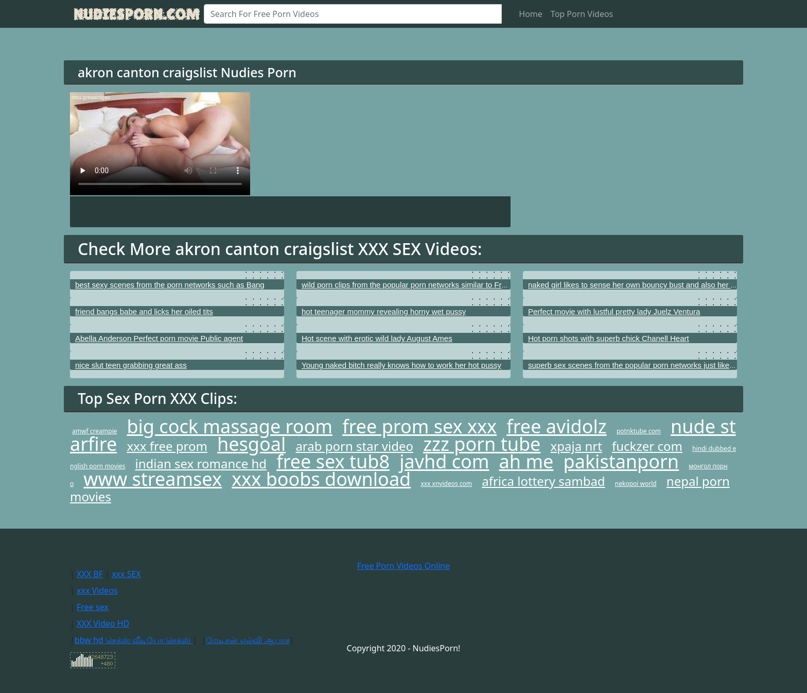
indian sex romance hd (201, 463)
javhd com (444, 461)
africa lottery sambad (543, 480)
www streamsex (152, 479)
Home (530, 14)
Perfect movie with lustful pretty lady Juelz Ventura (614, 311)
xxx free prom (167, 445)
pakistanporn (621, 461)
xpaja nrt (576, 445)
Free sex (93, 607)
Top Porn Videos (582, 14)
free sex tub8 (333, 461)
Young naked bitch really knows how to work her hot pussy (401, 365)
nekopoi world (636, 483)
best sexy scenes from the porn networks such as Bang (170, 284)
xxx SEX (126, 574)
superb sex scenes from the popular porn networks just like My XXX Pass (653, 365)
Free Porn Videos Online (403, 565)
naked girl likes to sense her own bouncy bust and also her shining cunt (650, 284)
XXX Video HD (103, 623)
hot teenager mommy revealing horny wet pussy (384, 311)
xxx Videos (97, 590)
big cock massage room (229, 426)
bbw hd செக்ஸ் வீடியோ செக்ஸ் (133, 640)
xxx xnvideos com (446, 483)
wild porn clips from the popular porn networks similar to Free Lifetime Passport (437, 284)
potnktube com (639, 431)
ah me (526, 461)
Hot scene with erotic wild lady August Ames (377, 338)
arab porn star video (354, 445)
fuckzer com (647, 445)
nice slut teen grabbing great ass (131, 365)
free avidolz (556, 426)
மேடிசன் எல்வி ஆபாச (247, 640)
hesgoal (251, 444)
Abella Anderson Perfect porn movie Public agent (159, 338)
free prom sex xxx (419, 426)
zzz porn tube (481, 444)
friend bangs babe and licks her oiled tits (144, 311)
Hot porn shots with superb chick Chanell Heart (608, 338)
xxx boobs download (321, 479)
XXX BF (90, 574)
